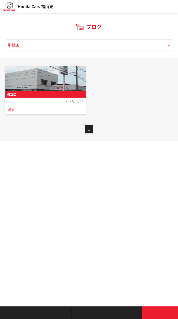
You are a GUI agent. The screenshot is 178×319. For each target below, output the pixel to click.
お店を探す (18, 312)
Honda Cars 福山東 (35, 7)
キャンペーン (124, 312)
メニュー (171, 6)
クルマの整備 (89, 312)
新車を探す (53, 312)
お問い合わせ (160, 312)
